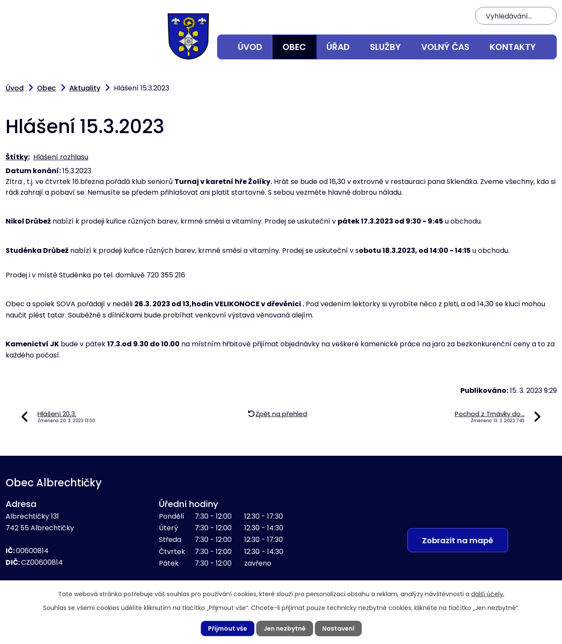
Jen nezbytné (285, 628)
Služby (385, 47)
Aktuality (84, 88)
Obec (294, 47)
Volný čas (445, 47)
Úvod (250, 47)
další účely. (487, 594)
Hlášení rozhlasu (60, 157)
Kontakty (513, 47)
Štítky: (18, 157)
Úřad (338, 47)
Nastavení (338, 628)
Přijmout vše (227, 628)
